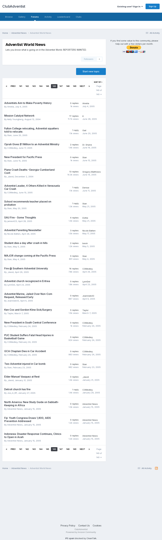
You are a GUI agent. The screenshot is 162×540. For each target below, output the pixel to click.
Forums (35, 18)
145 (47, 86)
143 (34, 86)
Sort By (98, 82)
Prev (13, 86)
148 (67, 86)
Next (82, 86)
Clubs (78, 17)
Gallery (21, 17)
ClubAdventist (13, 6)
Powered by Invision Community (81, 532)
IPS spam (69, 538)
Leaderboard (63, 17)
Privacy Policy (68, 525)
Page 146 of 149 (99, 90)
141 (20, 86)
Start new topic (91, 71)
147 (61, 86)
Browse (9, 17)
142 (27, 86)
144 (40, 86)
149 (74, 86)
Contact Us (84, 525)
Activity (48, 17)
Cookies (97, 525)
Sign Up (152, 6)
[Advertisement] (81, 498)
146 (54, 86)
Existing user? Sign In (130, 6)
